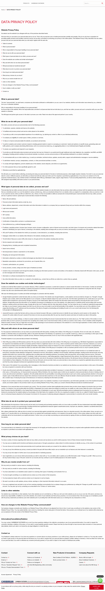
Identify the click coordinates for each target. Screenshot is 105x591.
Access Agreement (6, 574)
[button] (26, 3)
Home (3, 9)
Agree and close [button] (96, 587)
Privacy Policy (17, 574)
